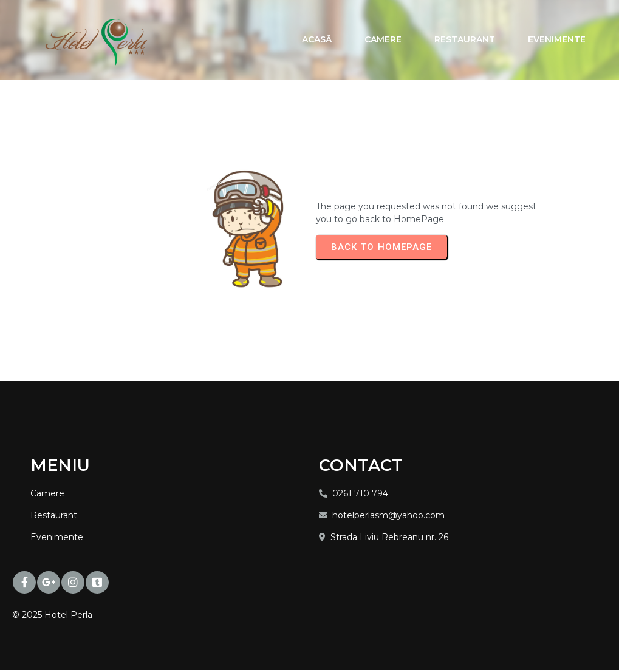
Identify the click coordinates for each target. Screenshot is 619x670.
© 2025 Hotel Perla (52, 614)
